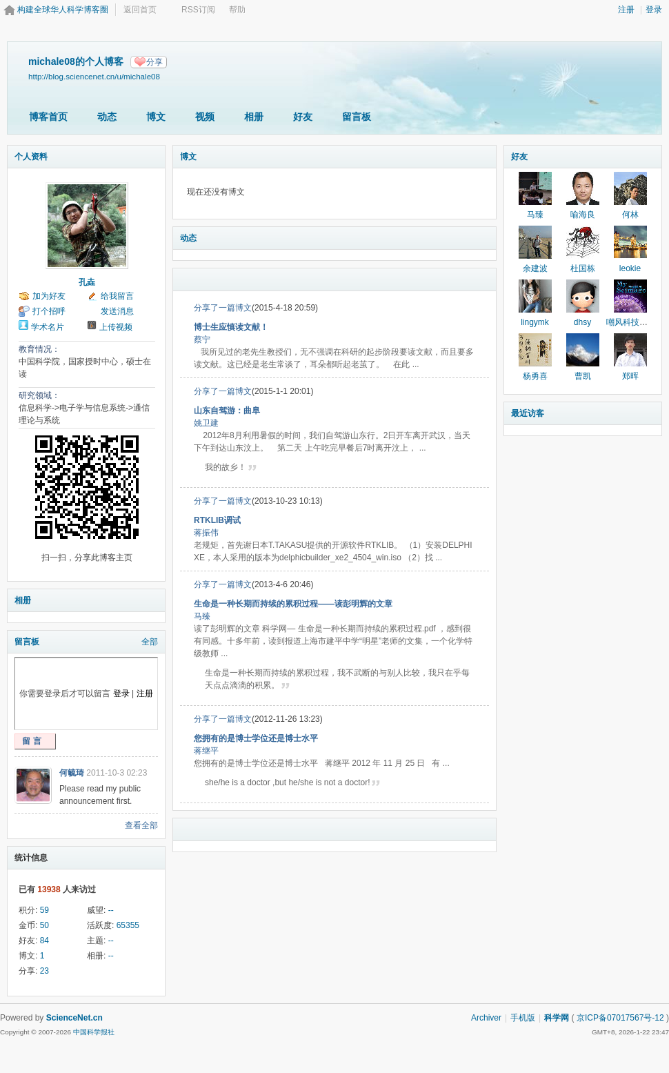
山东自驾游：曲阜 (227, 410)
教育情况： (39, 349)
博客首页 (48, 116)
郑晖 (630, 376)
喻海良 (582, 214)
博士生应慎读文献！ (231, 327)
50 (44, 925)
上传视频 (115, 327)
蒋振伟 (206, 533)
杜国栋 (582, 268)
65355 (128, 925)
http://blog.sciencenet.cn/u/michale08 (94, 76)
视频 (204, 116)
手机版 (522, 1018)
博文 (156, 116)
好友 (302, 116)
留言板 (356, 116)
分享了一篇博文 (223, 308)
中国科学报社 (93, 1032)
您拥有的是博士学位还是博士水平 (256, 738)
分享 (154, 62)
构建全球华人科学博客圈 (62, 9)
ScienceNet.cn (74, 1018)
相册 (253, 116)
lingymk (535, 322)
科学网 (556, 1018)
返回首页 (140, 9)
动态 (107, 116)
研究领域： (39, 395)
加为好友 (49, 296)
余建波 (535, 268)
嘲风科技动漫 (631, 322)
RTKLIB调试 (217, 520)
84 (44, 940)
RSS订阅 (198, 9)
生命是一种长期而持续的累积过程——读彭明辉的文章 (293, 604)
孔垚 (87, 282)
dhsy (582, 322)
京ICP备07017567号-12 (620, 1018)
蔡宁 (202, 339)
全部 (149, 642)
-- (111, 910)
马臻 (202, 616)
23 (44, 971)
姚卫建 (206, 423)
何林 (630, 214)
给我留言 (117, 296)
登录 (654, 9)
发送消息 (117, 311)
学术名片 (47, 327)
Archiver (486, 1018)
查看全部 (141, 825)
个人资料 (31, 156)
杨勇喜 (535, 376)
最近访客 (527, 413)
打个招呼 (49, 311)
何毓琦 (71, 773)
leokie (630, 268)
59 (44, 910)
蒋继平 (206, 751)
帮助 (237, 9)
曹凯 (583, 376)
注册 (626, 9)
